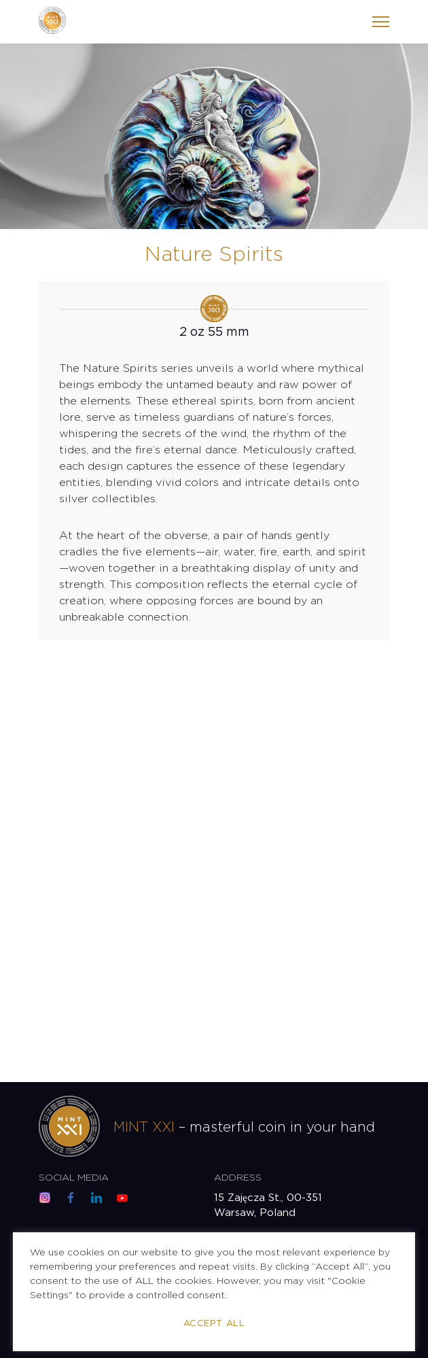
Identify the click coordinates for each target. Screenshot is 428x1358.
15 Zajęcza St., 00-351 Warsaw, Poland (268, 1205)
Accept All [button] (214, 1323)
